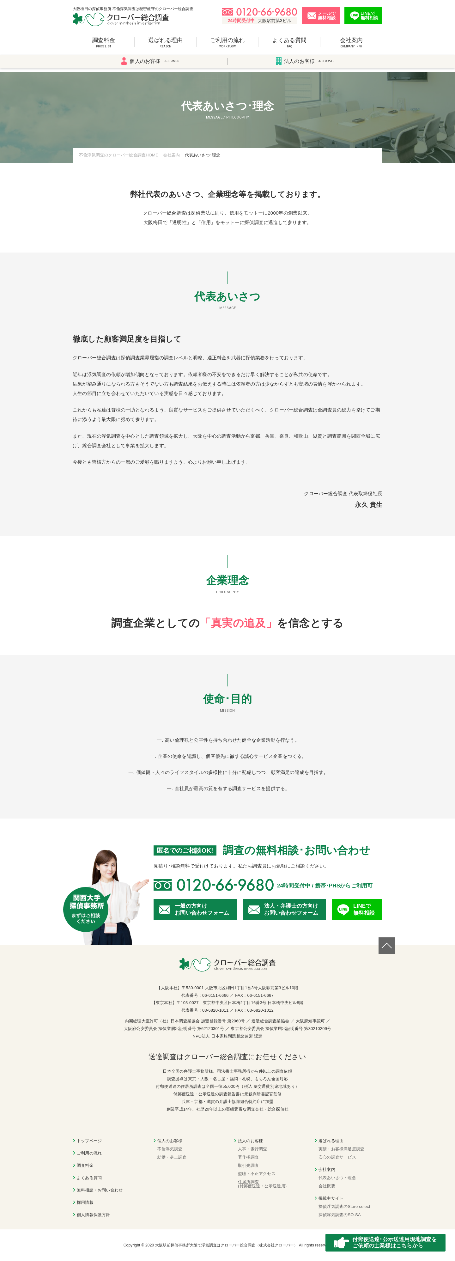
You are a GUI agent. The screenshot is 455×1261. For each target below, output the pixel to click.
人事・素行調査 (252, 1149)
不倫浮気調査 (169, 1149)
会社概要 (326, 1186)
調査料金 (104, 45)
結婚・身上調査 (171, 1157)
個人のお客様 (150, 65)
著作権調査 (248, 1157)
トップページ (89, 1140)
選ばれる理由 (166, 45)
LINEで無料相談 (364, 909)
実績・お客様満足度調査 (341, 1149)
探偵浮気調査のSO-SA (339, 1214)
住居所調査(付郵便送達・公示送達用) (262, 1183)
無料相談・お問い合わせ (100, 1190)
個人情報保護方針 (93, 1214)
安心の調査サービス (337, 1157)
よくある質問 (289, 45)
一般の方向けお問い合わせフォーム (202, 909)
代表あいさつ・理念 (337, 1177)
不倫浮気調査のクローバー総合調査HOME (118, 155)
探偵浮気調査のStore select (344, 1206)
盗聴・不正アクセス (257, 1173)
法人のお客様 (305, 65)
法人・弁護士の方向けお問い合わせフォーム (291, 909)
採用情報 (85, 1202)
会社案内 (351, 45)
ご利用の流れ (227, 45)
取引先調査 (248, 1165)
